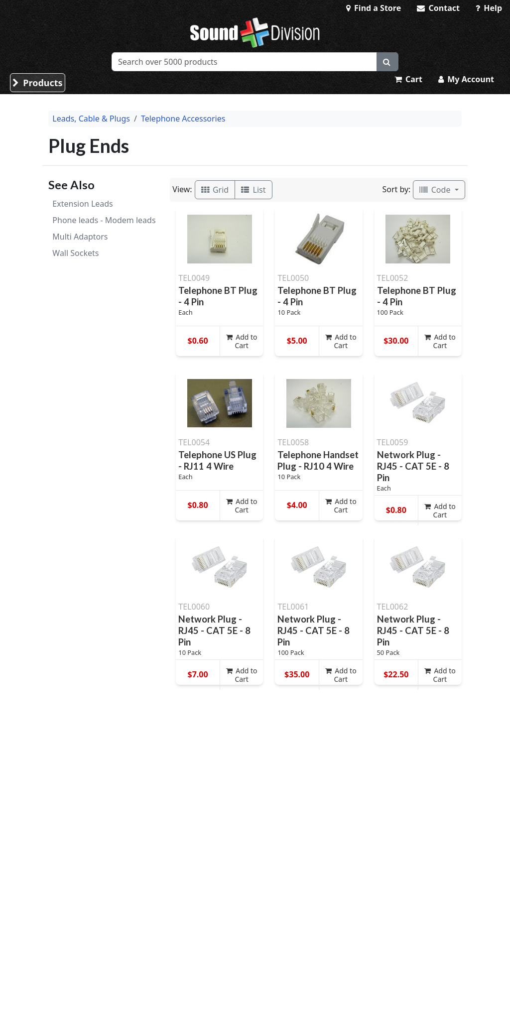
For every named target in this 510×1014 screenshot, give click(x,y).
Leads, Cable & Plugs (91, 118)
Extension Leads (82, 203)
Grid (215, 189)
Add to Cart (241, 341)
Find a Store (373, 7)
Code (435, 189)
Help (489, 7)
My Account (466, 79)
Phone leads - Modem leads (103, 220)
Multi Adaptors (80, 236)
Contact (438, 7)
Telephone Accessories (183, 118)
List (253, 189)
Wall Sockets (75, 253)
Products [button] (37, 83)
